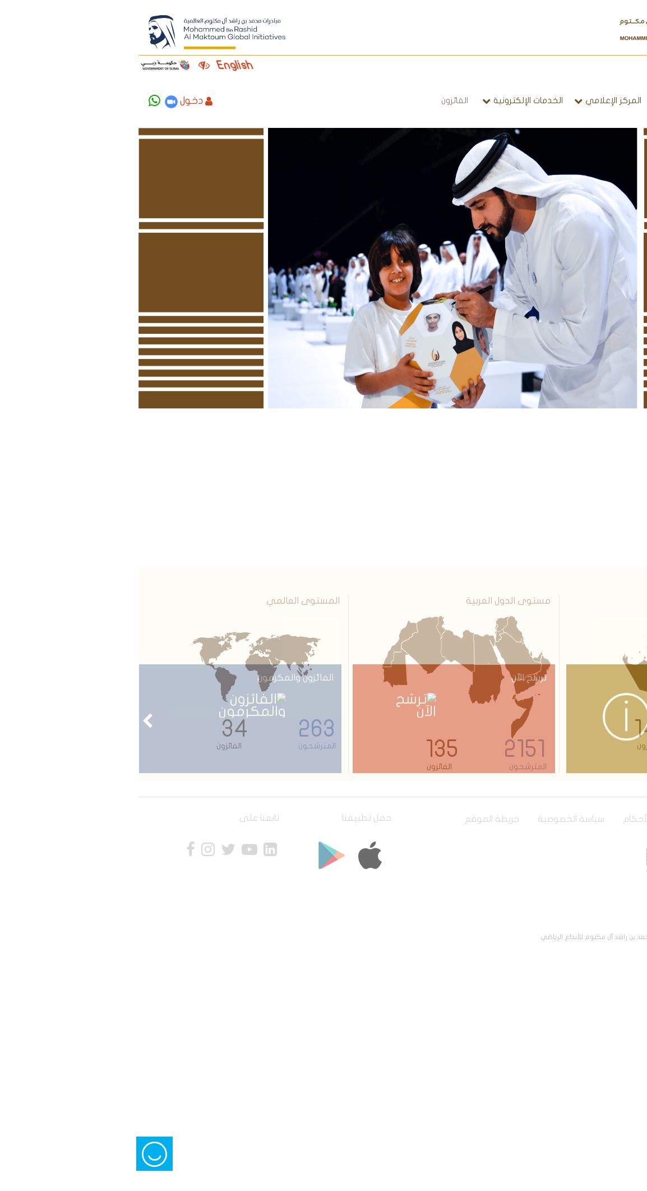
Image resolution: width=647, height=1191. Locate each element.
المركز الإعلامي (483, 100)
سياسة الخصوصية (441, 819)
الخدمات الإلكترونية (398, 100)
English (117, 65)
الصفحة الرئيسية (600, 100)
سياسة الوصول (602, 819)
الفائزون (324, 100)
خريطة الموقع (362, 819)
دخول (66, 100)
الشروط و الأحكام (525, 819)
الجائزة (545, 100)
